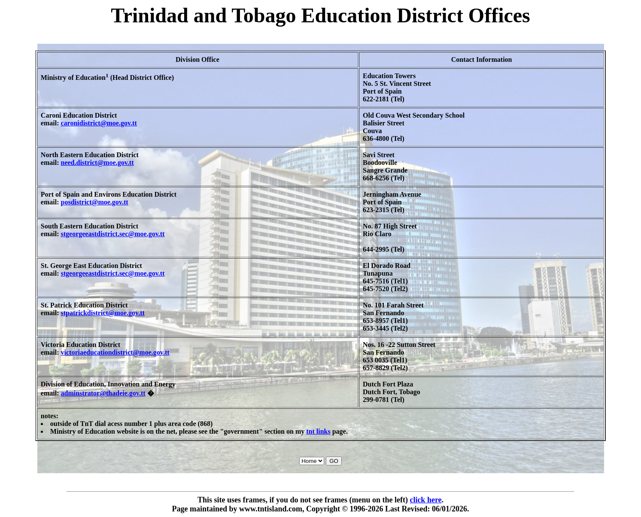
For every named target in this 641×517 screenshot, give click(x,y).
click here (425, 500)
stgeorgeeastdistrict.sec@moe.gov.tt (113, 233)
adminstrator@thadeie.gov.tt (103, 393)
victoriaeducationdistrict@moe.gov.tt (115, 352)
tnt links (318, 431)
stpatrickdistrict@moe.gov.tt (103, 312)
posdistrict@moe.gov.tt (94, 202)
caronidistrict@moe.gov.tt (99, 123)
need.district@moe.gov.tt (97, 162)
